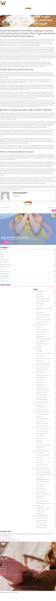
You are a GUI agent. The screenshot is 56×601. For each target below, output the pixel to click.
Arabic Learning (20, 26)
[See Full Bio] (19, 196)
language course (28, 204)
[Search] (26, 210)
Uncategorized (27, 26)
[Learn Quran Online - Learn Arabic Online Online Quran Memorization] (3, 2)
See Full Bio (15, 196)
